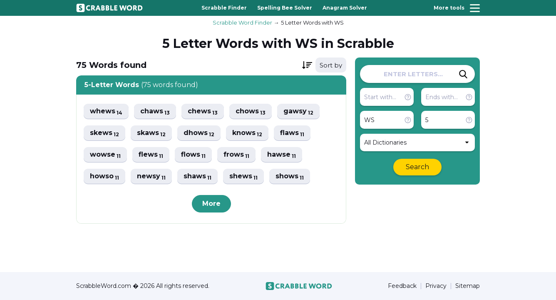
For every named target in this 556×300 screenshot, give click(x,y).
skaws (151, 133)
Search (417, 167)
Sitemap (467, 286)
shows (290, 176)
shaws (197, 176)
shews (243, 176)
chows (251, 111)
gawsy (298, 111)
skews (104, 133)
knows (247, 133)
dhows (199, 133)
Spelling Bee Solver (284, 8)
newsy (151, 176)
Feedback (402, 286)
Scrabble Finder (224, 8)
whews (106, 111)
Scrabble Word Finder (242, 22)
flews (151, 154)
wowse (105, 154)
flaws (292, 133)
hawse (281, 154)
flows (193, 154)
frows (236, 154)
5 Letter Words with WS (312, 22)
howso (104, 176)
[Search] (463, 74)
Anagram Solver (345, 8)
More (211, 204)
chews (203, 111)
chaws (155, 111)
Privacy (436, 286)
